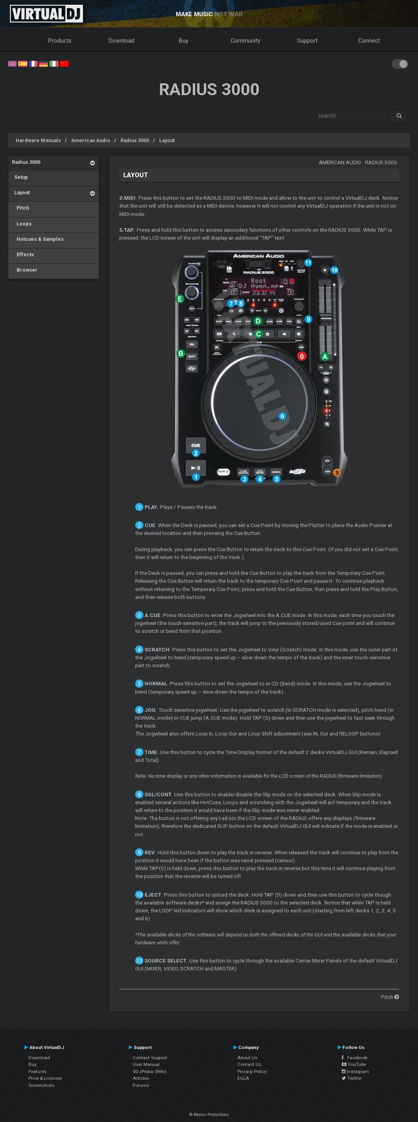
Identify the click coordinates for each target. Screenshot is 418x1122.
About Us (247, 1057)
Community (245, 41)
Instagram (355, 1071)
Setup (20, 177)
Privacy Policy (252, 1071)
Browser (25, 270)
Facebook (354, 1057)
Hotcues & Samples (38, 239)
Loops (22, 224)
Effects (23, 254)
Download (121, 41)
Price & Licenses (45, 1078)
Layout (167, 140)
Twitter (352, 1078)
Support (307, 41)
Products (60, 41)
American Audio (90, 140)
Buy (183, 41)
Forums (141, 1085)
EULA (243, 1078)
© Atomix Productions (209, 1114)
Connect (369, 41)
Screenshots (41, 1085)
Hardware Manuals (38, 140)
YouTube (354, 1064)
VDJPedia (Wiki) (149, 1071)
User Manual (146, 1064)
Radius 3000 (135, 140)
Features (37, 1071)
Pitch (20, 208)
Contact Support (150, 1057)
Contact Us (249, 1064)
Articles (141, 1078)
